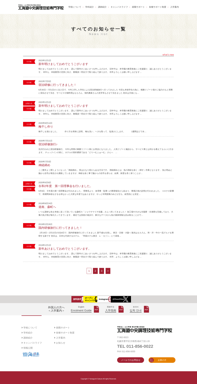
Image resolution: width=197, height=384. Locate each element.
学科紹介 (89, 9)
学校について (74, 9)
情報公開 (28, 354)
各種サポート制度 (157, 9)
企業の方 (157, 367)
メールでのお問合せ (130, 366)
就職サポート (138, 9)
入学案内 (174, 9)
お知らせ (29, 108)
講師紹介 (102, 9)
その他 (28, 66)
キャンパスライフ (119, 9)
